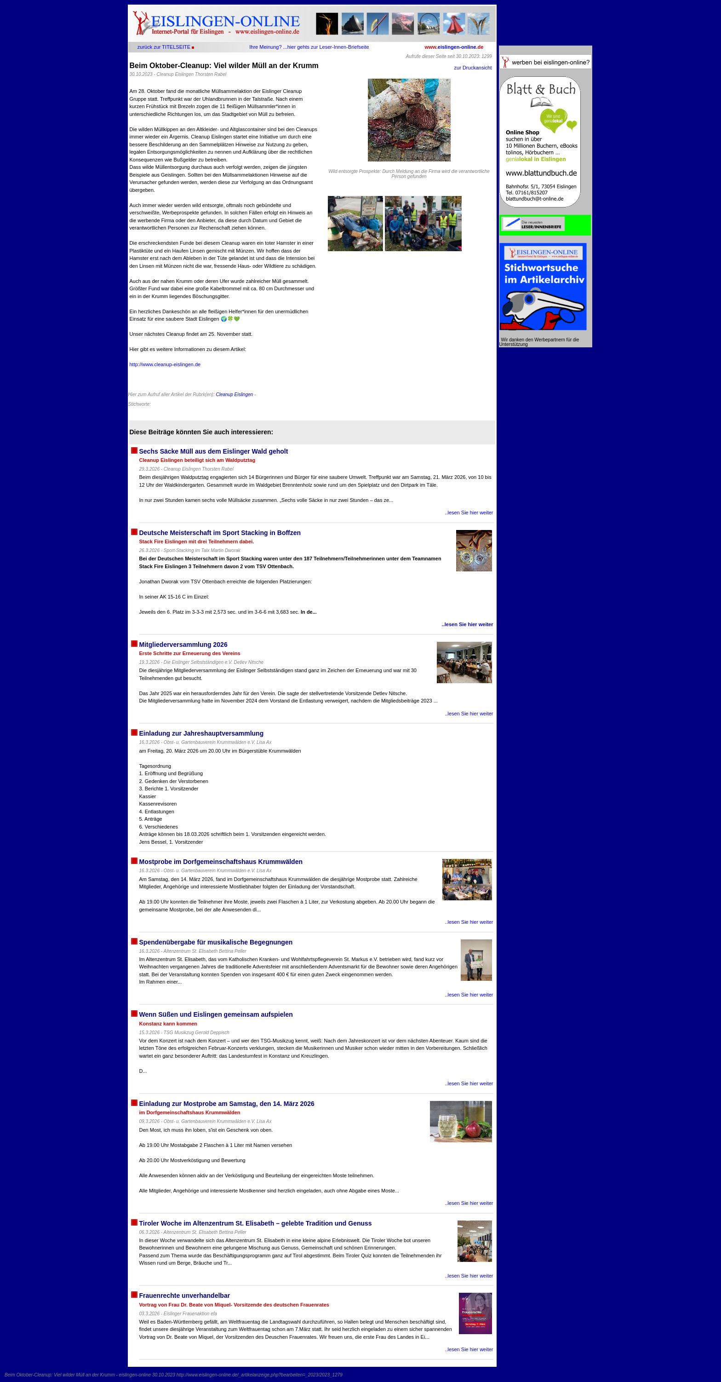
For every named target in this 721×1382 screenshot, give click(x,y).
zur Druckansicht (473, 67)
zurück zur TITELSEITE (163, 47)
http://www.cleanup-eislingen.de (165, 364)
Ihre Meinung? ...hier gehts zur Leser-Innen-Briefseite (309, 47)
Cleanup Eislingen (234, 394)
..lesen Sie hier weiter (469, 512)
